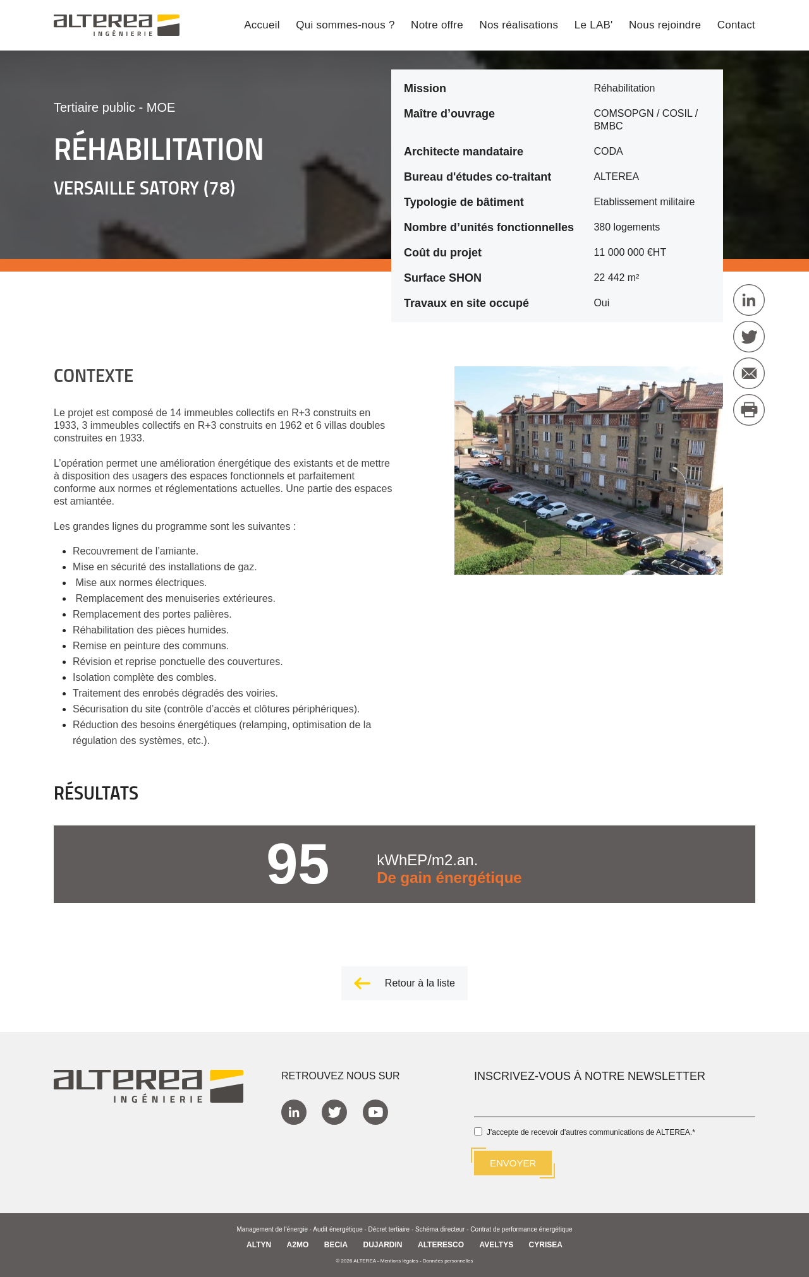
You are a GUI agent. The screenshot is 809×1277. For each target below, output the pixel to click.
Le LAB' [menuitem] (594, 26)
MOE (161, 107)
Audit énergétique (337, 1229)
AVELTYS (497, 1244)
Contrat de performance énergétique (521, 1229)
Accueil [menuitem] (262, 26)
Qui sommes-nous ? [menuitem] (345, 26)
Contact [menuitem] (736, 26)
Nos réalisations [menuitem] (518, 26)
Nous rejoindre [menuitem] (665, 26)
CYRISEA (546, 1244)
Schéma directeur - (442, 1229)
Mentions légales (399, 1261)
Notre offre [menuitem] (437, 26)
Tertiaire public (94, 107)
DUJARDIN (383, 1244)
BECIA (336, 1244)
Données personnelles (448, 1261)
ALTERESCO (441, 1244)
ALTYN (258, 1244)
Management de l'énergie (272, 1229)
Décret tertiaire (389, 1229)
